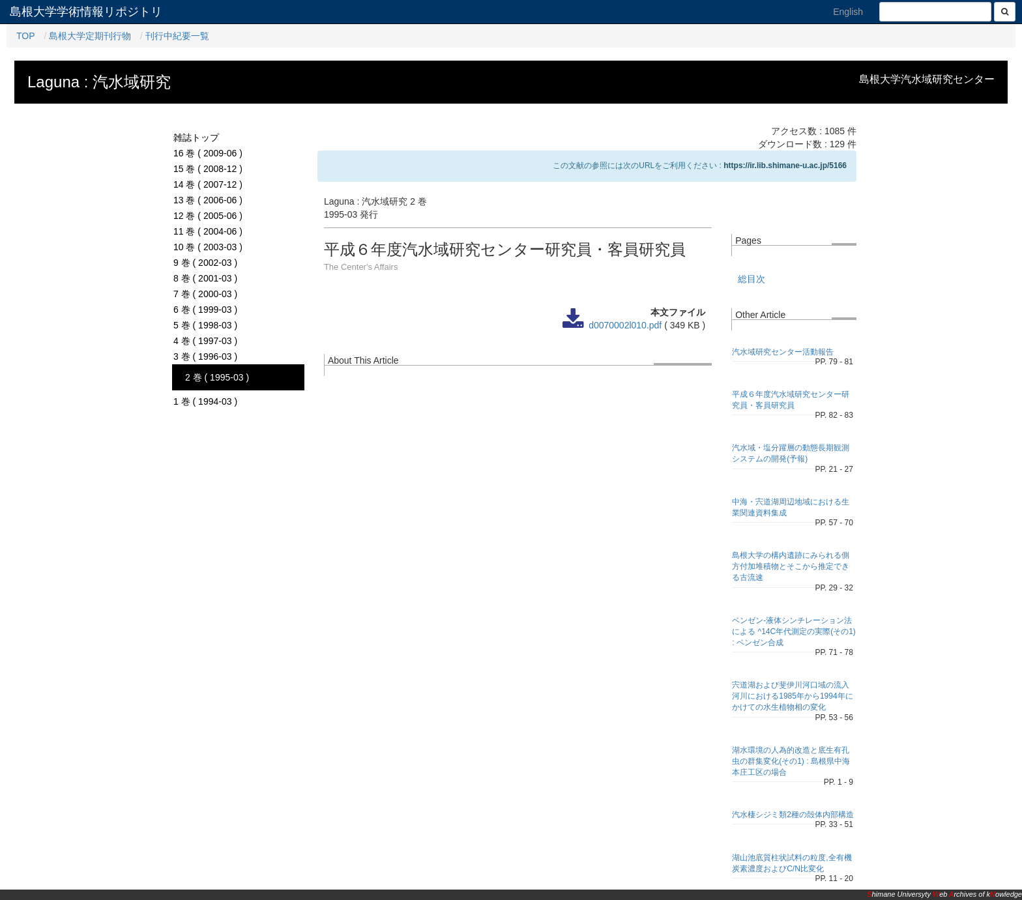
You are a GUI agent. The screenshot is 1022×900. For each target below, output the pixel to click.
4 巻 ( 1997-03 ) (205, 341)
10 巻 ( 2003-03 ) (207, 247)
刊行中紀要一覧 (177, 36)
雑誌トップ (196, 137)
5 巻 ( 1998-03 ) (205, 325)
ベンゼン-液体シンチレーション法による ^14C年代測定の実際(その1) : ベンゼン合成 (794, 631)
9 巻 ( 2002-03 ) (205, 262)
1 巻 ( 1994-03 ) (205, 401)
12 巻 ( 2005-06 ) (207, 215)
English (848, 12)
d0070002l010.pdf (625, 325)
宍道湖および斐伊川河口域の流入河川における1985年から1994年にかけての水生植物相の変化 (792, 696)
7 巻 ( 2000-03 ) (205, 294)
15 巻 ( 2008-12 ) (207, 169)
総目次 (751, 279)
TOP (25, 36)
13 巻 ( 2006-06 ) (207, 200)
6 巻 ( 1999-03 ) (205, 309)
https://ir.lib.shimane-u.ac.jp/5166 (785, 165)
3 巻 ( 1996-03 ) (205, 356)
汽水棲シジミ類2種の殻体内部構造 (793, 814)
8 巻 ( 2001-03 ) (205, 278)
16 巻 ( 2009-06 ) (207, 153)
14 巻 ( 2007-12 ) (207, 184)
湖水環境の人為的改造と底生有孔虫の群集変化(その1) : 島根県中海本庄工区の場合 (791, 761)
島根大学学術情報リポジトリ (86, 11)
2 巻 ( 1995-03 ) (217, 377)
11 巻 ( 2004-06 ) (207, 231)
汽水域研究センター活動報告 (783, 351)
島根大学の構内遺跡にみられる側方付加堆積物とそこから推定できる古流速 (790, 566)
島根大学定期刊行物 (90, 36)
